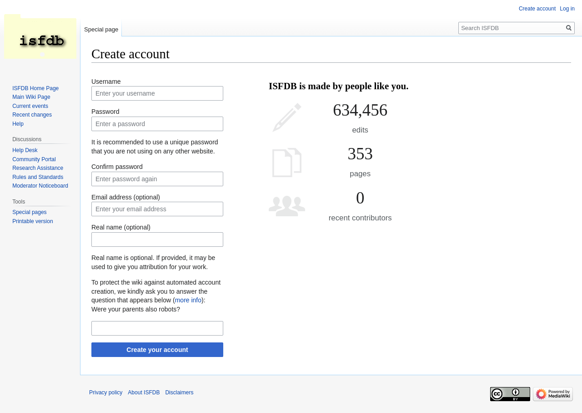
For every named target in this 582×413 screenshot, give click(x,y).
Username (106, 81)
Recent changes (32, 115)
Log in (567, 8)
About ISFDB (144, 392)
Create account (537, 8)
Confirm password (117, 166)
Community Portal (33, 159)
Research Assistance (37, 168)
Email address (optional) (125, 197)
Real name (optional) (121, 227)
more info (188, 300)
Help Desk (24, 150)
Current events (30, 106)
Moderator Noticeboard (40, 186)
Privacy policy (105, 392)
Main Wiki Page (31, 97)
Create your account (157, 349)
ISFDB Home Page (35, 88)
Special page (101, 29)
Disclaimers (179, 392)
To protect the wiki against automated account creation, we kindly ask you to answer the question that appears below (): (156, 291)
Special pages (29, 212)
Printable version (32, 221)
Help (18, 124)
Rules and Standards (37, 177)
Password (105, 111)
